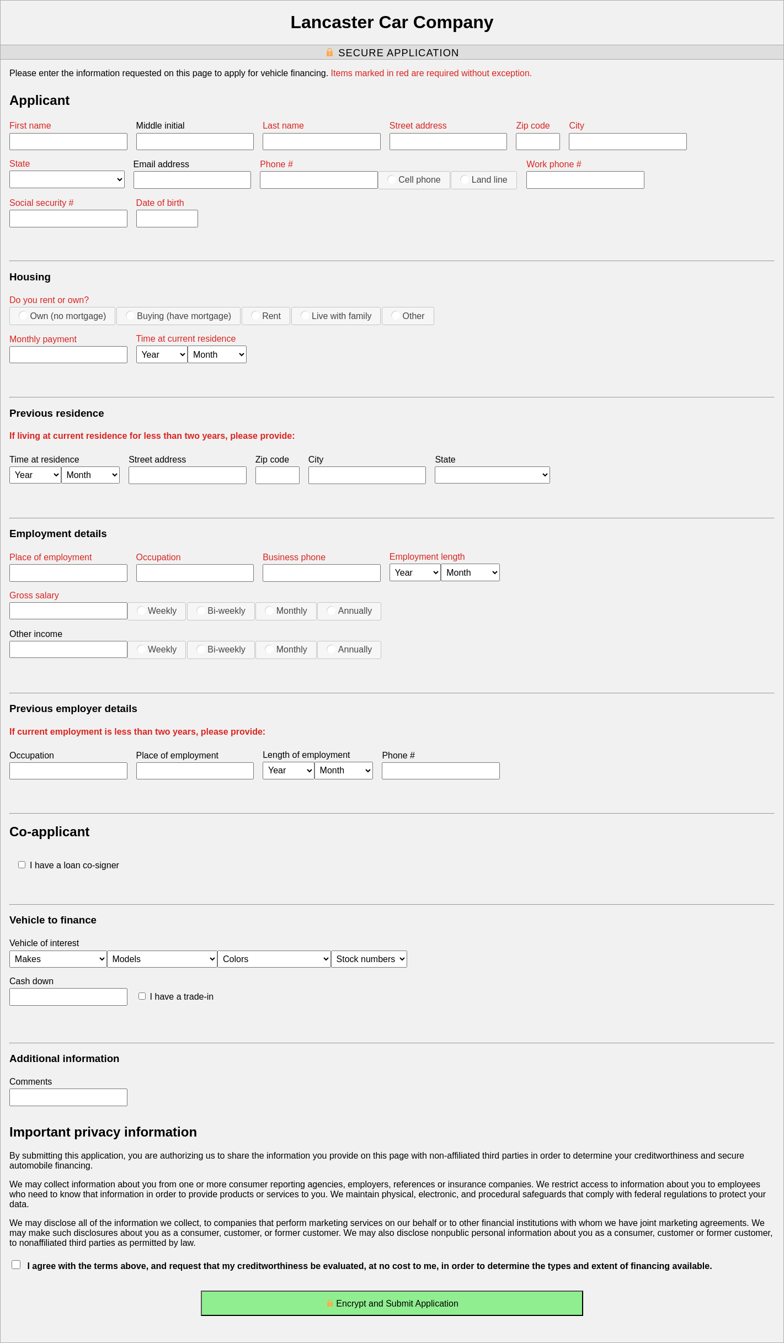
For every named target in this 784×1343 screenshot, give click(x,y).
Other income (35, 634)
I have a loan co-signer (68, 865)
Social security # (41, 203)
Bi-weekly (221, 610)
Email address (161, 164)
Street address (418, 125)
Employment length (427, 556)
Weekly (157, 610)
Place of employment (50, 557)
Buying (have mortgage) (178, 316)
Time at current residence (186, 338)
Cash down (31, 981)
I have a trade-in (176, 996)
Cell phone (414, 179)
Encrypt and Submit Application (392, 1306)
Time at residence (44, 459)
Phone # (276, 164)
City (576, 125)
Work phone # (553, 164)
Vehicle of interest (44, 943)
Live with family (336, 316)
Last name (283, 125)
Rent (266, 316)
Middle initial (160, 125)
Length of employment (306, 755)
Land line (483, 179)
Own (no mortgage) (62, 316)
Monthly (286, 610)
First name (30, 125)
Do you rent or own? (49, 300)
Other (407, 316)
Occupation (158, 557)
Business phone (294, 557)
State (19, 163)
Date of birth (160, 203)
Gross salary (34, 595)
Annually (349, 610)
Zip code (533, 125)
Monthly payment (43, 339)
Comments (30, 1081)
